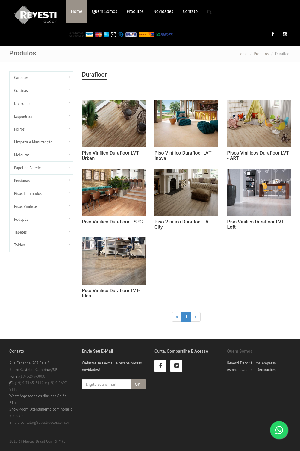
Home (76, 11)
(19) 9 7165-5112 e (31, 382)
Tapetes (20, 232)
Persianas (22, 180)
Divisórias (22, 103)
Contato (190, 11)
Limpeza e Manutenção (33, 142)
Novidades (163, 11)
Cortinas (21, 90)
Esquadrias (23, 116)
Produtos (135, 11)
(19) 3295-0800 (32, 376)
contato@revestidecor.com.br (45, 422)
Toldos (19, 245)
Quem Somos (104, 11)
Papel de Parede (27, 167)
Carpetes (21, 77)
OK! (138, 384)
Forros (19, 129)
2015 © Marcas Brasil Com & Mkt (37, 441)
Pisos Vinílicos (26, 206)
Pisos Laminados (28, 193)
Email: (15, 422)
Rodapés (21, 219)
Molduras (21, 155)
